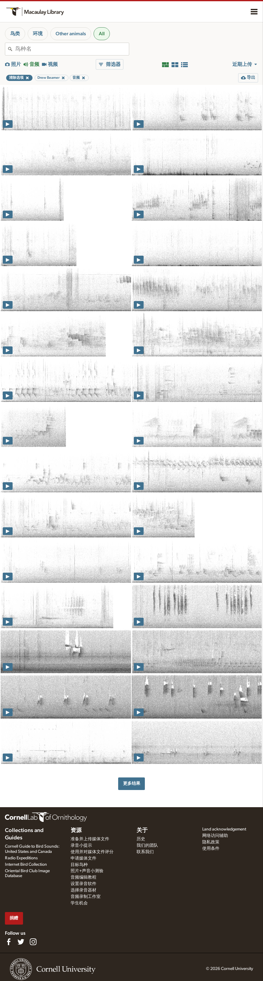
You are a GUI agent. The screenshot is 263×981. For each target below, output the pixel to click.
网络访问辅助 (215, 836)
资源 (76, 830)
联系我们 (145, 852)
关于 (142, 830)
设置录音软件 (83, 884)
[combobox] (72, 49)
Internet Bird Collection (26, 864)
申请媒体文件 (83, 858)
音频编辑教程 (83, 877)
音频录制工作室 (86, 897)
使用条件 (210, 848)
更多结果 (131, 783)
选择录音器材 (83, 890)
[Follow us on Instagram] (33, 941)
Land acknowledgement (224, 829)
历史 (141, 839)
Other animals (71, 33)
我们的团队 (147, 845)
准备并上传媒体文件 (90, 839)
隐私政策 (210, 842)
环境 (38, 33)
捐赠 (14, 918)
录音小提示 (81, 845)
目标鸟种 (79, 865)
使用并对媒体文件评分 (92, 852)
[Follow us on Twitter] (21, 941)
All (102, 33)
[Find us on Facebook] (8, 941)
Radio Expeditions (21, 858)
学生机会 (79, 903)
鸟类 (15, 33)
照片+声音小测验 (87, 871)
